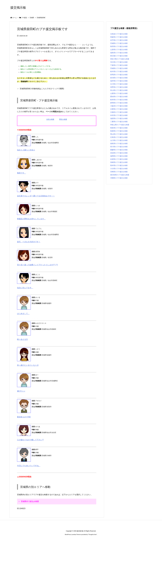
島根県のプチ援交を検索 (119, 131)
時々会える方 (22, 339)
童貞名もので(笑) (24, 417)
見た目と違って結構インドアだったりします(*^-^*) (37, 265)
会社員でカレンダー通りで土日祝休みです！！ (36, 196)
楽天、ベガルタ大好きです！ (28, 242)
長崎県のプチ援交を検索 (119, 162)
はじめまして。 (23, 313)
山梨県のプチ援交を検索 (119, 93)
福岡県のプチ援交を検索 (119, 156)
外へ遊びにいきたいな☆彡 (28, 365)
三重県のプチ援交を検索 (119, 121)
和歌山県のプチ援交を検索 (119, 125)
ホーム (14, 17)
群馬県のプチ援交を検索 (119, 74)
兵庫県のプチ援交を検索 (119, 109)
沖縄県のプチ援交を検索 (119, 178)
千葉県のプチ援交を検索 (119, 65)
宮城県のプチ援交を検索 (119, 43)
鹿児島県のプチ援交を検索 (119, 175)
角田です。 (21, 173)
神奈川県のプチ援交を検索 (119, 59)
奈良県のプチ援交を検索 (119, 115)
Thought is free (92, 534)
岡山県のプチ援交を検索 (119, 134)
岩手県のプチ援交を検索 (119, 40)
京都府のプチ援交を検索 (119, 112)
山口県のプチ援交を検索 (119, 140)
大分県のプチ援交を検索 (119, 168)
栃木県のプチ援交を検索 (119, 71)
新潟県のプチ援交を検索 (119, 78)
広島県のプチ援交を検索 (119, 137)
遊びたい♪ (21, 391)
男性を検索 (63, 119)
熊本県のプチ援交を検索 (119, 165)
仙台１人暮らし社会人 (26, 150)
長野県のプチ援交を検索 (119, 87)
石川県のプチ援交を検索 (119, 84)
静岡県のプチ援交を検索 (119, 103)
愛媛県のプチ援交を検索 (119, 150)
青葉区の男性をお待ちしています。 (31, 219)
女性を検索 (50, 119)
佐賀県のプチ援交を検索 (119, 159)
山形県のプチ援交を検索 (119, 49)
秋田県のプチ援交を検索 (119, 46)
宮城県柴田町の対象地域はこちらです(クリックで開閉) (42, 89)
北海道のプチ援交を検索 (119, 34)
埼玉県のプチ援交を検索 (119, 62)
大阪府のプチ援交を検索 (119, 106)
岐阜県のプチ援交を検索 (119, 100)
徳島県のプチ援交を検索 (119, 143)
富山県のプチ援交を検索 (119, 90)
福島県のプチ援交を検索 (119, 53)
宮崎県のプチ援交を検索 (119, 172)
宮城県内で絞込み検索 (30, 501)
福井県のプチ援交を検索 (119, 81)
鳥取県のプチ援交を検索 (119, 128)
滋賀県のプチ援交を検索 (119, 118)
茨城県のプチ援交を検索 (119, 68)
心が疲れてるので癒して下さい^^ (30, 440)
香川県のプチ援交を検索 (119, 147)
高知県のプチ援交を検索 (119, 153)
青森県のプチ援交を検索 (119, 37)
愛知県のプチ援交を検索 (119, 96)
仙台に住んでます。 (25, 288)
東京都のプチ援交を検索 (119, 56)
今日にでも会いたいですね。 (28, 466)
